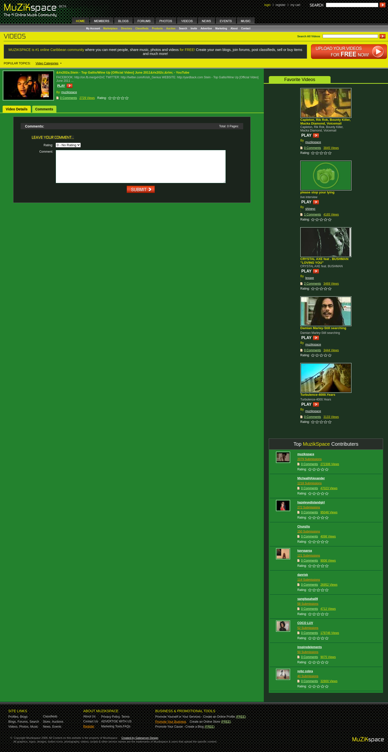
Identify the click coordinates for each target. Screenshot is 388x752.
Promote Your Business (170, 721)
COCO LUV (305, 623)
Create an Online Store (205, 721)
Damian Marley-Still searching (323, 328)
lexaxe (309, 278)
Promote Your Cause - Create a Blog (179, 726)
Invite (194, 28)
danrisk (302, 574)
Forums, (23, 721)
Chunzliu (303, 526)
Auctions (57, 721)
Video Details (17, 109)
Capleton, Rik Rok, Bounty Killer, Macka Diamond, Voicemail (325, 121)
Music (34, 726)
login (267, 5)
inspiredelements (309, 647)
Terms (125, 716)
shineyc (310, 209)
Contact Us (90, 721)
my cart (295, 5)
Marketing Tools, (112, 726)
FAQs (126, 726)
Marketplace (110, 28)
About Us (89, 716)
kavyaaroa (304, 550)
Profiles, (13, 716)
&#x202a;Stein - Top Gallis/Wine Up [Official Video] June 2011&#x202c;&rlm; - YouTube (122, 72)
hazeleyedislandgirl (311, 502)
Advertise (206, 28)
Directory (126, 28)
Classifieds (142, 28)
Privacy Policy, (110, 716)
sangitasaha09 (307, 599)
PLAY (61, 86)
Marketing (221, 28)
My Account (93, 28)
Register (88, 726)
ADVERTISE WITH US (116, 721)
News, (47, 726)
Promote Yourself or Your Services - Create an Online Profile (195, 716)
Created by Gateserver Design (139, 737)
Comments (44, 109)
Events (56, 726)
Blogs (24, 716)
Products (157, 28)
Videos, (13, 726)
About (234, 28)
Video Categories (47, 63)
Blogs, (12, 721)
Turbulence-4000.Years (317, 395)
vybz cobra (305, 671)
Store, (47, 721)
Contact (245, 28)
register (280, 5)
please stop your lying (317, 192)
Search (183, 28)
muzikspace (313, 142)
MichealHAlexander (311, 478)
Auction (170, 28)
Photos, (24, 726)
